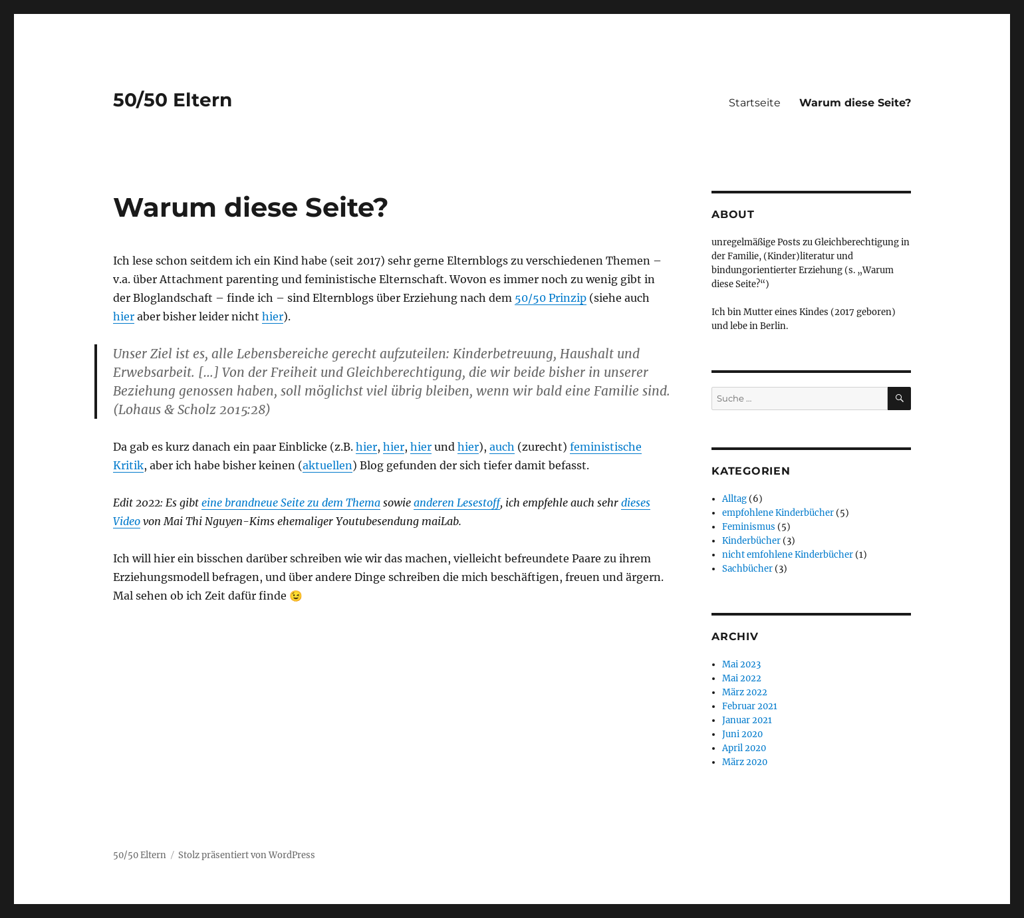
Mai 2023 (741, 664)
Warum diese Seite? (855, 102)
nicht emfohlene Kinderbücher (787, 554)
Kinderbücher (751, 540)
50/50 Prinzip (550, 297)
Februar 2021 (749, 706)
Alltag (734, 499)
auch (502, 446)
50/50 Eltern (172, 99)
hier (123, 316)
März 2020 (744, 762)
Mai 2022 (741, 678)
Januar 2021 (747, 720)
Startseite (755, 102)
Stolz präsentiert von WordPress (246, 855)
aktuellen (327, 465)
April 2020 (744, 748)
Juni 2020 (742, 734)
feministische (606, 446)
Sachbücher (747, 568)
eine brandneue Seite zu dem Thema (290, 502)
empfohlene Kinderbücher (778, 512)
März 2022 (744, 692)
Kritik (128, 465)
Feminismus (748, 526)
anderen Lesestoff (457, 502)
